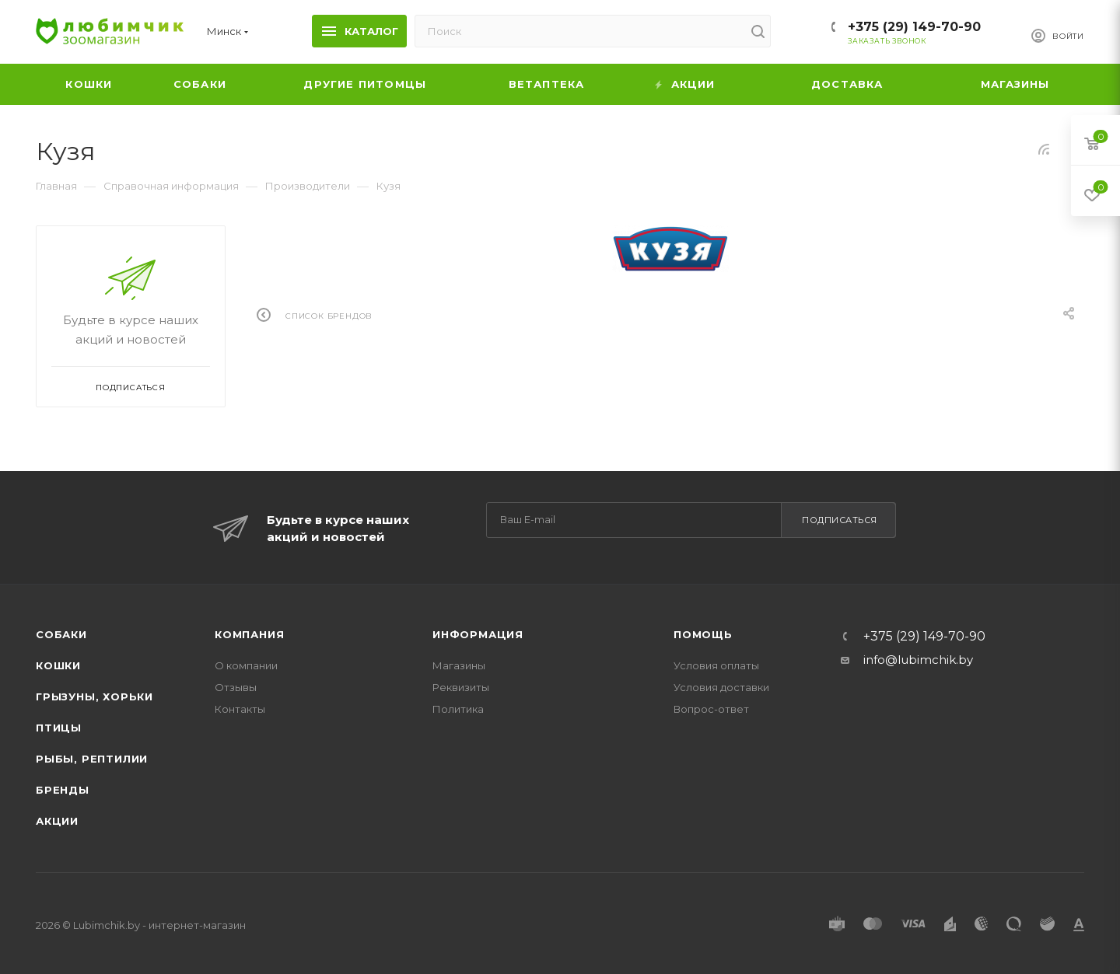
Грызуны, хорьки (94, 696)
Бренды (62, 790)
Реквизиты (460, 687)
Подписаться (839, 520)
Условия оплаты (716, 665)
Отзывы (236, 687)
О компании (246, 665)
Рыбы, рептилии (92, 758)
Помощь (703, 634)
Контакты (240, 709)
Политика (458, 709)
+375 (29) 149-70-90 (914, 26)
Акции (57, 821)
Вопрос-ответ (711, 709)
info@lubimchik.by (918, 659)
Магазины (458, 665)
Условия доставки (721, 687)
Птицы (59, 727)
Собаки (61, 634)
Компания (249, 634)
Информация (477, 634)
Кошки (58, 665)
